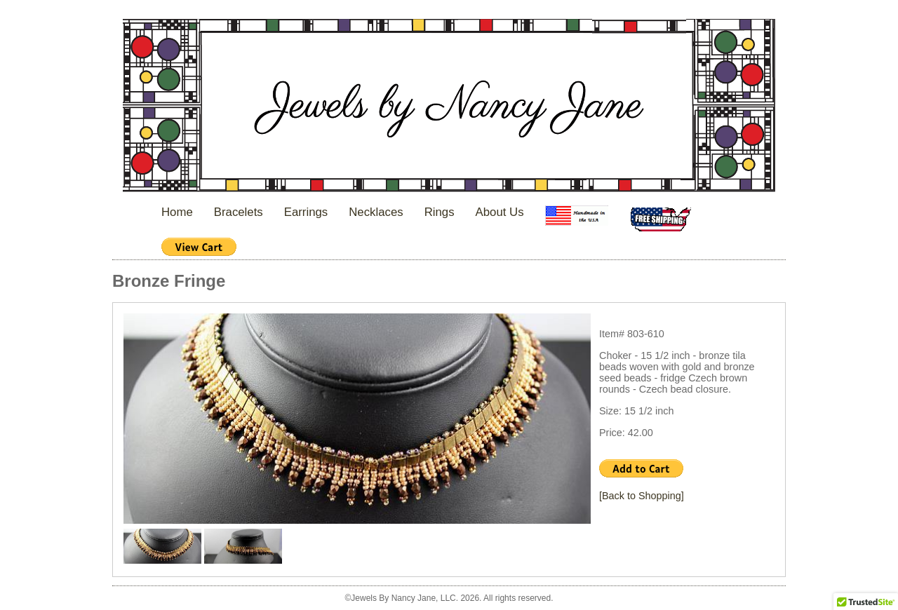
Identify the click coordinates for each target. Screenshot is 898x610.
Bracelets (238, 212)
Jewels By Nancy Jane (449, 107)
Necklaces (376, 212)
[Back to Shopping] (641, 495)
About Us (500, 212)
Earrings (306, 212)
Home (177, 212)
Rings (439, 212)
